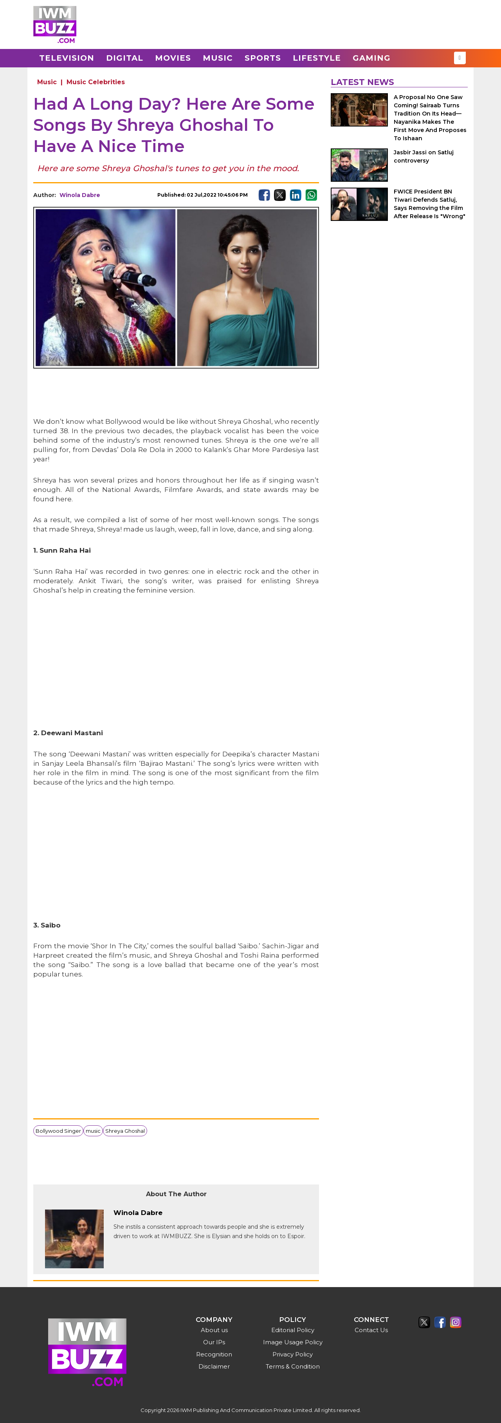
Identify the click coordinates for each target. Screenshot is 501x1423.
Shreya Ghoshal (125, 1131)
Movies (173, 58)
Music (218, 58)
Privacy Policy (292, 1354)
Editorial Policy (292, 1330)
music (93, 1131)
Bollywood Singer (58, 1131)
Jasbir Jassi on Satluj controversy (424, 156)
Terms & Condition (293, 1366)
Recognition (214, 1354)
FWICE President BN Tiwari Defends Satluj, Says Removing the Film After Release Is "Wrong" (429, 204)
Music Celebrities (96, 82)
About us (214, 1330)
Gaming (372, 58)
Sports (263, 58)
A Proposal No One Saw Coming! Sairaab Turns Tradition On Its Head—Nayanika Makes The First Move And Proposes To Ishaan (430, 118)
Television (66, 58)
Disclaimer (214, 1366)
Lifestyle (317, 58)
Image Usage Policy (293, 1342)
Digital (124, 58)
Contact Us (371, 1330)
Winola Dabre (79, 195)
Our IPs (214, 1342)
